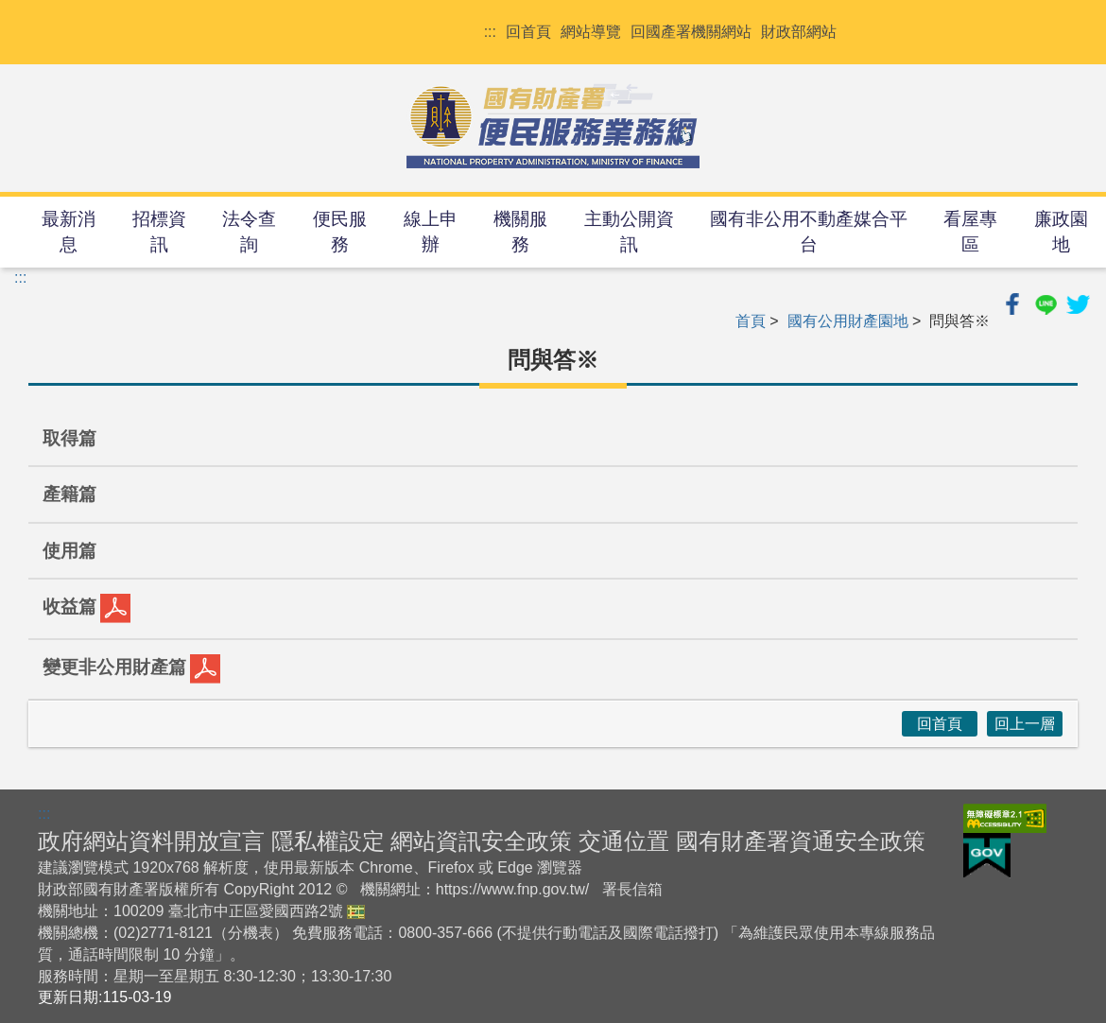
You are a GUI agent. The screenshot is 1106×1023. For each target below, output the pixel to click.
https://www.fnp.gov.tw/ (512, 889)
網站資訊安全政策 (481, 841)
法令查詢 (249, 231)
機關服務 (520, 231)
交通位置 (624, 841)
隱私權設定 (328, 841)
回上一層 (1024, 724)
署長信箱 (632, 889)
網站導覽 (591, 32)
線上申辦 (431, 231)
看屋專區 (970, 231)
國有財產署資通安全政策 (800, 841)
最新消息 (68, 231)
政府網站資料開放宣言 (151, 841)
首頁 (750, 321)
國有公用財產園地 (847, 321)
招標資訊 (159, 231)
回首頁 (528, 32)
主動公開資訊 (629, 231)
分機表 (250, 933)
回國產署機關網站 (691, 32)
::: (490, 32)
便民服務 (340, 231)
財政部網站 (799, 32)
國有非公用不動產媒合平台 (808, 231)
